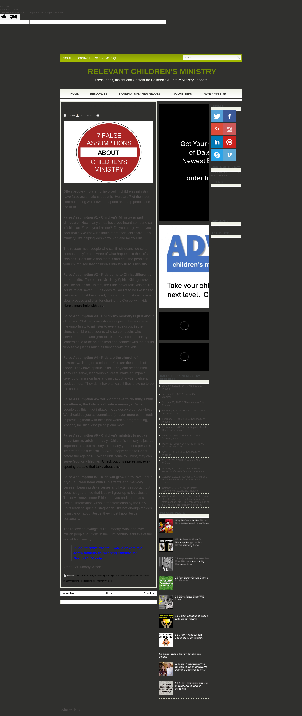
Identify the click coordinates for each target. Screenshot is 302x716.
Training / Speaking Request (140, 93)
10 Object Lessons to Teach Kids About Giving (191, 617)
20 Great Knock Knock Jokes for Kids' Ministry (189, 636)
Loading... (216, 226)
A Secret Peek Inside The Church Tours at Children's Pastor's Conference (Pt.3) (191, 666)
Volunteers (183, 93)
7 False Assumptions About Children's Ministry (101, 108)
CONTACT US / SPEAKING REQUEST (100, 58)
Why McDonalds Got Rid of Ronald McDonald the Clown (192, 522)
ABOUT (67, 58)
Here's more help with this (83, 306)
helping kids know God (116, 575)
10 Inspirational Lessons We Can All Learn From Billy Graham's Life (192, 561)
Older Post (149, 593)
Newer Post (69, 593)
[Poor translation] (14, 17)
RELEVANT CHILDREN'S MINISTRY (152, 71)
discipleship (99, 575)
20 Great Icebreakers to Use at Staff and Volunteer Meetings (191, 685)
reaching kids (77, 581)
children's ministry (85, 575)
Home (74, 93)
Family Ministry (214, 93)
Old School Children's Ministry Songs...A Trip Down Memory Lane (188, 542)
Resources (98, 93)
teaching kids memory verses (98, 581)
